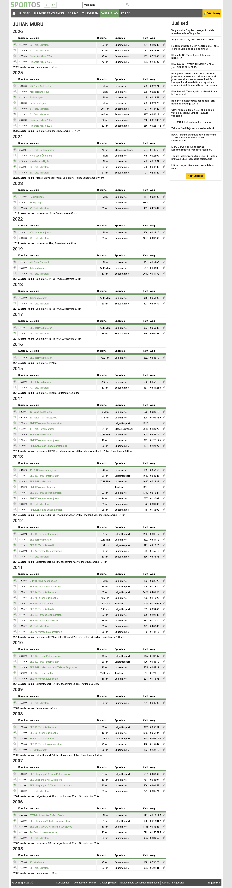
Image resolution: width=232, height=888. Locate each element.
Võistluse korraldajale (85, 882)
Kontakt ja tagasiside (173, 882)
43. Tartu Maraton (39, 387)
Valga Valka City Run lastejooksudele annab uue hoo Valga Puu (192, 32)
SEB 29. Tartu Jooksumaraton (46, 614)
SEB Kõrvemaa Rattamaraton (45, 586)
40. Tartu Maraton (39, 626)
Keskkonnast (63, 882)
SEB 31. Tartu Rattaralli (42, 545)
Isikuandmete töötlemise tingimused (139, 882)
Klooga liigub (36, 202)
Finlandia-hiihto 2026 (41, 56)
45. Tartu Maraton (39, 303)
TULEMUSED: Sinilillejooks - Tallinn (191, 122)
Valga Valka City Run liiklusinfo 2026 (192, 39)
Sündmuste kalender (49, 13)
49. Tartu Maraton (39, 208)
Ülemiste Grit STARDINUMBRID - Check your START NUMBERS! (193, 66)
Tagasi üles (214, 882)
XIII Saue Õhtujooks (40, 262)
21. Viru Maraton (38, 862)
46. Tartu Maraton (39, 273)
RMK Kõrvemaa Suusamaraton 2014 (49, 445)
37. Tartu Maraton (39, 791)
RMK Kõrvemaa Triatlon (42, 487)
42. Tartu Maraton (39, 504)
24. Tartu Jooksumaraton (43, 832)
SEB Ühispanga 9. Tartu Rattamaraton (50, 821)
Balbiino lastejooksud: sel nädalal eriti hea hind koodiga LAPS (193, 102)
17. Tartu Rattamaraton (42, 429)
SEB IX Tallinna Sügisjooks (44, 732)
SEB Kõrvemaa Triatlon (42, 603)
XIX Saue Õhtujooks (40, 86)
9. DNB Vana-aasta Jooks (43, 580)
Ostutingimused (108, 882)
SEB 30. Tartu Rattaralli (42, 609)
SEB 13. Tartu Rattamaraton (44, 661)
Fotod (125, 13)
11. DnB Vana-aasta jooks (43, 470)
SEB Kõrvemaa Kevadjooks (44, 620)
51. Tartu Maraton (39, 108)
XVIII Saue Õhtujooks (41, 155)
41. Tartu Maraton (39, 556)
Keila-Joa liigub (38, 103)
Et (47, 4)
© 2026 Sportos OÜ (22, 882)
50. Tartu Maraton (39, 167)
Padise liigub (36, 97)
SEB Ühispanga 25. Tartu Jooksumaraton (51, 785)
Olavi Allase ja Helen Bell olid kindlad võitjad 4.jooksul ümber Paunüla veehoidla (192, 112)
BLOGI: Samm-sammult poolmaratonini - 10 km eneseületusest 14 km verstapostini (194, 137)
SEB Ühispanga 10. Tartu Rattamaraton (50, 774)
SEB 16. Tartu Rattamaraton (44, 475)
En (53, 4)
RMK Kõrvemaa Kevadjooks (44, 440)
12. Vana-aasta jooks (41, 412)
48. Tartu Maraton (39, 238)
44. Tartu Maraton (39, 333)
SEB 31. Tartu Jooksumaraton (46, 492)
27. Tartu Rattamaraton (42, 150)
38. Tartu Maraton (39, 703)
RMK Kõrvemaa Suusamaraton (46, 509)
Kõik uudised (195, 175)
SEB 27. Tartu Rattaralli (42, 738)
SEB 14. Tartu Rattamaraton (44, 592)
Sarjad (73, 13)
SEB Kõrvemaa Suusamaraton (46, 551)
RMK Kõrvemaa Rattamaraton (46, 423)
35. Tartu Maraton (39, 867)
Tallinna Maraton (38, 268)
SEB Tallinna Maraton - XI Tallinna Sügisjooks (53, 667)
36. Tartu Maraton (39, 838)
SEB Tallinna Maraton (41, 327)
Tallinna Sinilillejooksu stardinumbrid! (192, 128)
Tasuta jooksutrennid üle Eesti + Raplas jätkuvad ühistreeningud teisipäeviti (194, 157)
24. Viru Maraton (38, 749)
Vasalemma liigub (39, 161)
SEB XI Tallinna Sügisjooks (44, 597)
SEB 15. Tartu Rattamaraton (44, 534)
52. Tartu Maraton (39, 44)
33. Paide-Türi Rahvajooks (43, 417)
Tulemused (90, 13)
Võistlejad (109, 13)
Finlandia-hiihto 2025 (41, 120)
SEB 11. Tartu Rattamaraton (44, 727)
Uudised (24, 13)
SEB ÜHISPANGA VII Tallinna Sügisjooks (51, 826)
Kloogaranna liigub (39, 91)
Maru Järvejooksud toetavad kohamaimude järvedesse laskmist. (191, 148)
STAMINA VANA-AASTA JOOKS (47, 815)
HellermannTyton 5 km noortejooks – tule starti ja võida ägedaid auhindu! (195, 47)
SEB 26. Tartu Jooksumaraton (46, 744)
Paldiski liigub (37, 196)
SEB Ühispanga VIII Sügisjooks (46, 779)
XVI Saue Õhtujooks (40, 232)
